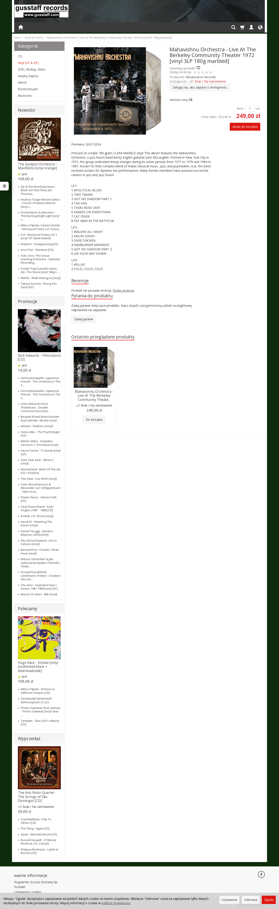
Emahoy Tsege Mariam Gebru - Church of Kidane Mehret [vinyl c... (40, 203)
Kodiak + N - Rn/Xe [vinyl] (37, 516)
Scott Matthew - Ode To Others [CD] (36, 821)
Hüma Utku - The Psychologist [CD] (40, 433)
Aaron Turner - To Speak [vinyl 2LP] (41, 452)
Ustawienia (229, 900)
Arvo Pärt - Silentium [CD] (37, 250)
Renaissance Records (201, 77)
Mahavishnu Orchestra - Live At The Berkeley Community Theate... (94, 395)
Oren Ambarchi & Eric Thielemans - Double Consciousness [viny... (35, 407)
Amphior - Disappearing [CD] (39, 244)
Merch (22, 82)
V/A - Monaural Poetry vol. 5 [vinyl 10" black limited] (39, 236)
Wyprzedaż (29, 738)
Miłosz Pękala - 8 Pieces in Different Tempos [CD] (38, 690)
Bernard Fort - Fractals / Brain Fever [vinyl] (40, 551)
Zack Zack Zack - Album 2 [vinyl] (37, 461)
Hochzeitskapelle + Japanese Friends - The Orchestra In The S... (40, 381)
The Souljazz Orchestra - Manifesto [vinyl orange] (37, 166)
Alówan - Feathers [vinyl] (37, 426)
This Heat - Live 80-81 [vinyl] (39, 479)
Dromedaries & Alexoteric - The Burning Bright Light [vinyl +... (40, 216)
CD (20, 56)
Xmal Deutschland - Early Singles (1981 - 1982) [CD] (37, 508)
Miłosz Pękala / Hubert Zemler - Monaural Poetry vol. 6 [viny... (41, 227)
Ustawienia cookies (27, 892)
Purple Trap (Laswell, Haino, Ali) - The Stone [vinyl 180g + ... (40, 270)
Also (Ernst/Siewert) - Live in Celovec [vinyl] (39, 542)
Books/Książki (28, 89)
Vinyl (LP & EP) (28, 63)
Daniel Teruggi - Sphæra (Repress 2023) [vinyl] (37, 533)
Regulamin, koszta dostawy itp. (36, 882)
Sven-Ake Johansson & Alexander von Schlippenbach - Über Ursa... (40, 487)
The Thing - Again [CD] (35, 828)
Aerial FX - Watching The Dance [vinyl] (36, 523)
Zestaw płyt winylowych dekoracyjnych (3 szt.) (36, 700)
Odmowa (250, 900)
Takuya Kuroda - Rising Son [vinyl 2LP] (39, 285)
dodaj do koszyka (245, 127)
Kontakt (19, 887)
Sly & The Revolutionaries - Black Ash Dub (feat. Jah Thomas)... (38, 190)
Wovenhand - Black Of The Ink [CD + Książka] (40, 471)
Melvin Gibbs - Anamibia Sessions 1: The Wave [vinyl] (39, 443)
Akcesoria (25, 95)
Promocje (27, 301)
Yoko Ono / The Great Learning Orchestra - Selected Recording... (40, 259)
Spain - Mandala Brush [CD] (39, 834)
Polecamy (27, 608)
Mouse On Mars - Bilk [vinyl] (39, 594)
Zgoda (268, 900)
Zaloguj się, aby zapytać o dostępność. (199, 87)
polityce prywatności (116, 903)
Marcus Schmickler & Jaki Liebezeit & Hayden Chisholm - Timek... (41, 562)
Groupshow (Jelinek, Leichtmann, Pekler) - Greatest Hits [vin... (40, 575)
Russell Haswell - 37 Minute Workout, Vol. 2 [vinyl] (38, 841)
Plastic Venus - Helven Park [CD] (39, 499)
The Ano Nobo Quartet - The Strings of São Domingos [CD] (37, 796)
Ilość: (240, 108)
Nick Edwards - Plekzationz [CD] (39, 357)
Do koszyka (94, 419)
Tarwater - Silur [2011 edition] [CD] (40, 722)
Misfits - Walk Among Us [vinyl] (41, 278)
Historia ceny (181, 100)
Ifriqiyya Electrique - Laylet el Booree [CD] (39, 851)
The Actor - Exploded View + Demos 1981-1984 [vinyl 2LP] (39, 586)
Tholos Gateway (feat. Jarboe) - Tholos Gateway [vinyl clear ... (40, 711)
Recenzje (80, 281)
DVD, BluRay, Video (32, 69)
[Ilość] (249, 108)
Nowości (26, 110)
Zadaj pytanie (83, 319)
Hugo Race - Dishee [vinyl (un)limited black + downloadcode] (38, 666)
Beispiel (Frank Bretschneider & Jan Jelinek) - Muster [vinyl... (40, 418)
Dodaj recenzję (123, 290)
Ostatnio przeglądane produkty (102, 337)
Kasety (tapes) (28, 76)
